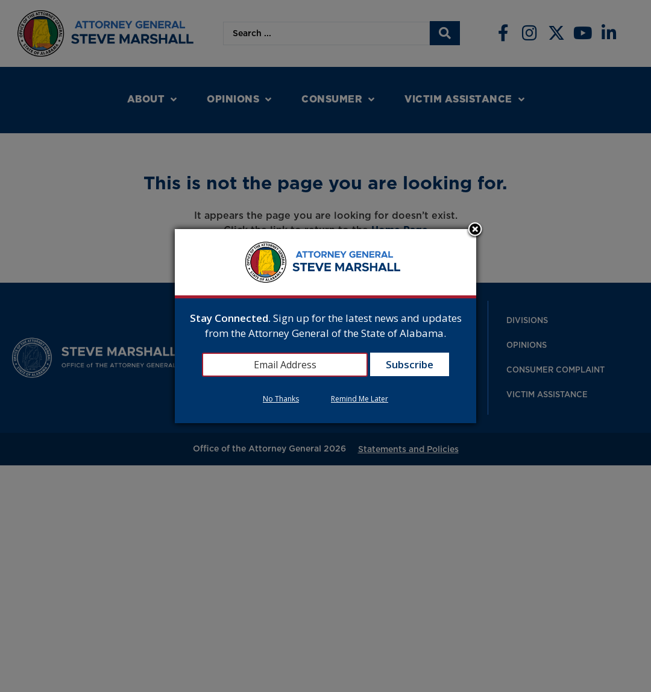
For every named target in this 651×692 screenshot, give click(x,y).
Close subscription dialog (475, 230)
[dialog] (325, 326)
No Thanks (281, 399)
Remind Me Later (359, 399)
